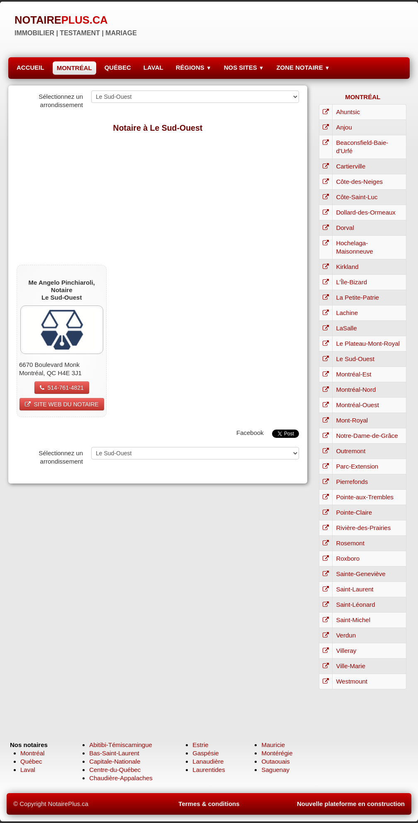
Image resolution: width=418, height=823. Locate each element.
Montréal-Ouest (357, 404)
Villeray (346, 650)
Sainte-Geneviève (360, 573)
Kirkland (347, 266)
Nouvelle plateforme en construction (351, 803)
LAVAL (153, 67)
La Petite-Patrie (357, 297)
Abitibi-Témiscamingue (120, 744)
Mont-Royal (352, 420)
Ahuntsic (348, 111)
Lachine (347, 312)
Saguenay (275, 769)
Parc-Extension (357, 466)
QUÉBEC (117, 67)
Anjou (344, 127)
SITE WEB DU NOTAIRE (62, 404)
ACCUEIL (30, 67)
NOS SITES (244, 67)
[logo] (75, 25)
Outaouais (275, 761)
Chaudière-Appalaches (121, 777)
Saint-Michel (353, 619)
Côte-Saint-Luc (356, 196)
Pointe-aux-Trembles (365, 497)
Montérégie (276, 753)
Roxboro (348, 558)
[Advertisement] (158, 198)
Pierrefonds (352, 481)
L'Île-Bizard (351, 282)
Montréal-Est (353, 374)
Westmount (351, 681)
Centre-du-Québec (115, 769)
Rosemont (350, 543)
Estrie (200, 744)
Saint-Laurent (354, 589)
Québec (31, 761)
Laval (27, 769)
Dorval (345, 227)
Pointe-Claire (354, 512)
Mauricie (273, 744)
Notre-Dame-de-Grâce (367, 435)
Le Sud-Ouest (355, 358)
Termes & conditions (208, 803)
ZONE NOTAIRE (303, 67)
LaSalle (346, 328)
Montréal (32, 753)
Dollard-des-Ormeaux (365, 212)
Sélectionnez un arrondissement (61, 100)
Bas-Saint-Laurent (114, 753)
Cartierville (350, 166)
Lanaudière (208, 761)
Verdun (346, 635)
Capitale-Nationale (114, 761)
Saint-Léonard (355, 604)
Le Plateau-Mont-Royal (367, 343)
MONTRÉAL (74, 67)
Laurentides (208, 769)
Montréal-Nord (356, 389)
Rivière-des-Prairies (363, 527)
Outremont (350, 450)
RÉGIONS (193, 67)
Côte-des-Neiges (359, 181)
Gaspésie (205, 753)
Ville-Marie (350, 665)
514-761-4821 (62, 387)
